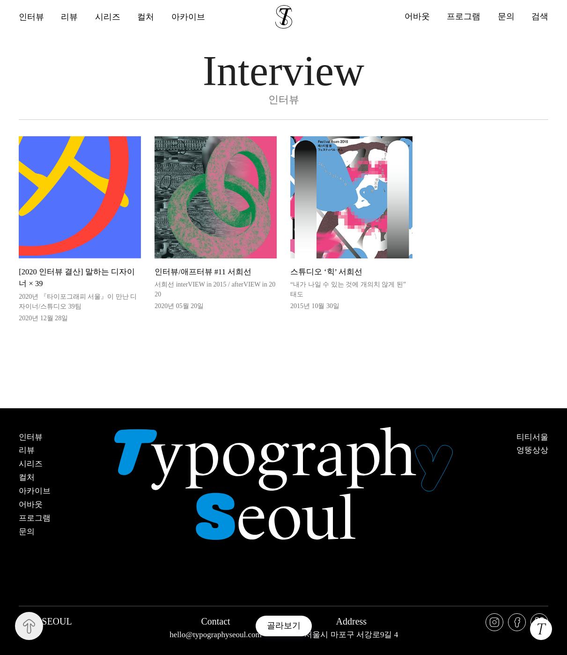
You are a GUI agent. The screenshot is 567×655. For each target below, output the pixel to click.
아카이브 (189, 17)
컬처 (146, 17)
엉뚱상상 (532, 450)
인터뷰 (31, 17)
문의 (505, 17)
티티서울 (532, 437)
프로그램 (463, 17)
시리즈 (108, 17)
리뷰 (69, 17)
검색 (539, 17)
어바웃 (416, 17)
